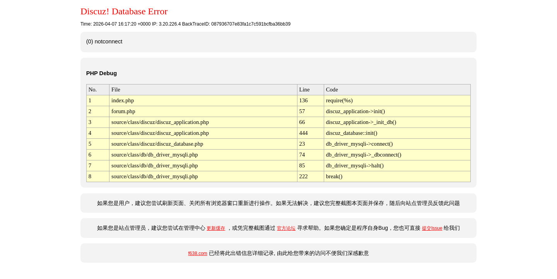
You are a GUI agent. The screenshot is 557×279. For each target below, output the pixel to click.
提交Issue (432, 228)
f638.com (197, 253)
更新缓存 (216, 228)
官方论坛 (286, 228)
